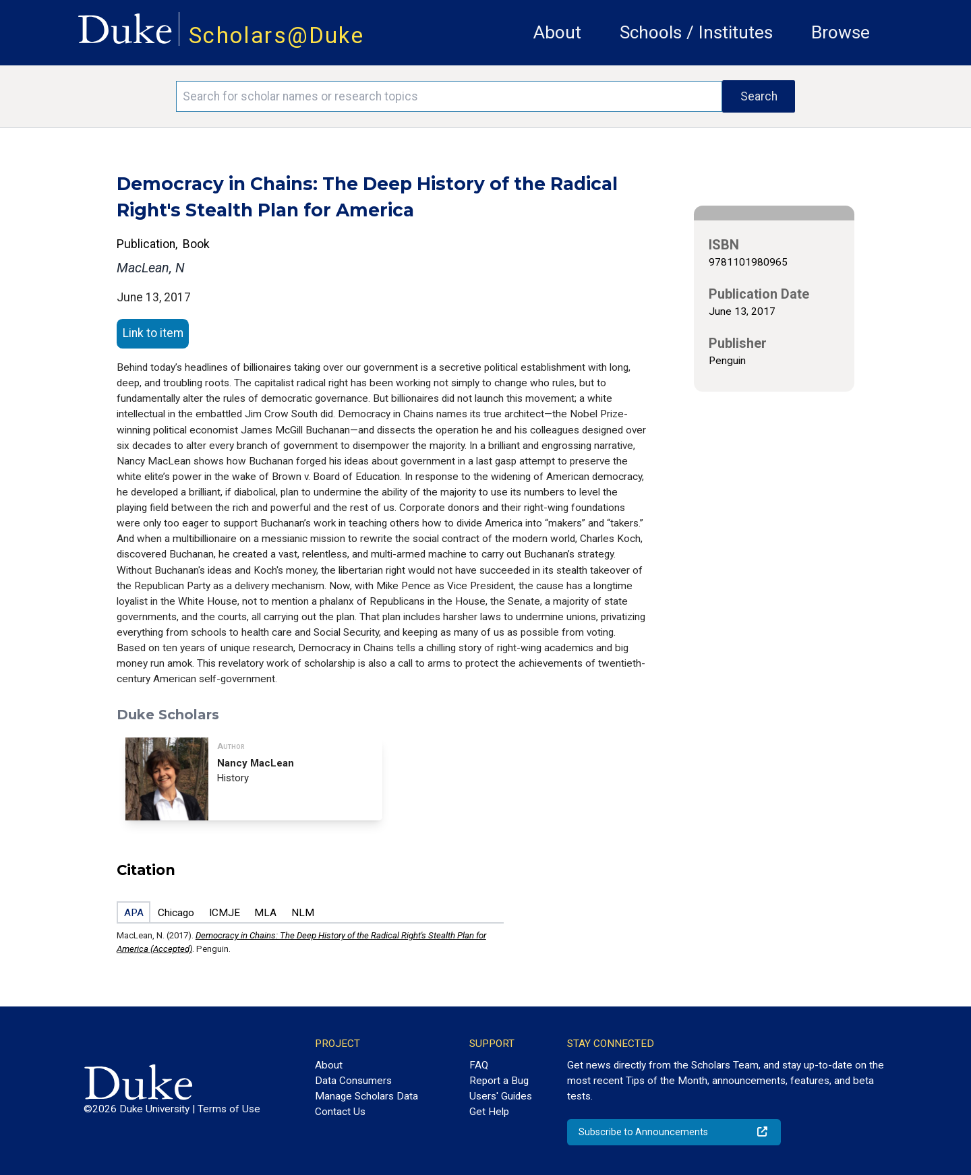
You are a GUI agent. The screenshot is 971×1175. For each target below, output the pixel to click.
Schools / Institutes (696, 32)
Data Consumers (353, 1081)
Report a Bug (499, 1081)
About (557, 32)
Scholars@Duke (276, 35)
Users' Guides (500, 1096)
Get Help (489, 1112)
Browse (840, 32)
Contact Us (340, 1112)
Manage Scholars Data (366, 1096)
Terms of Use (229, 1109)
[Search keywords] (449, 96)
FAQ (478, 1065)
